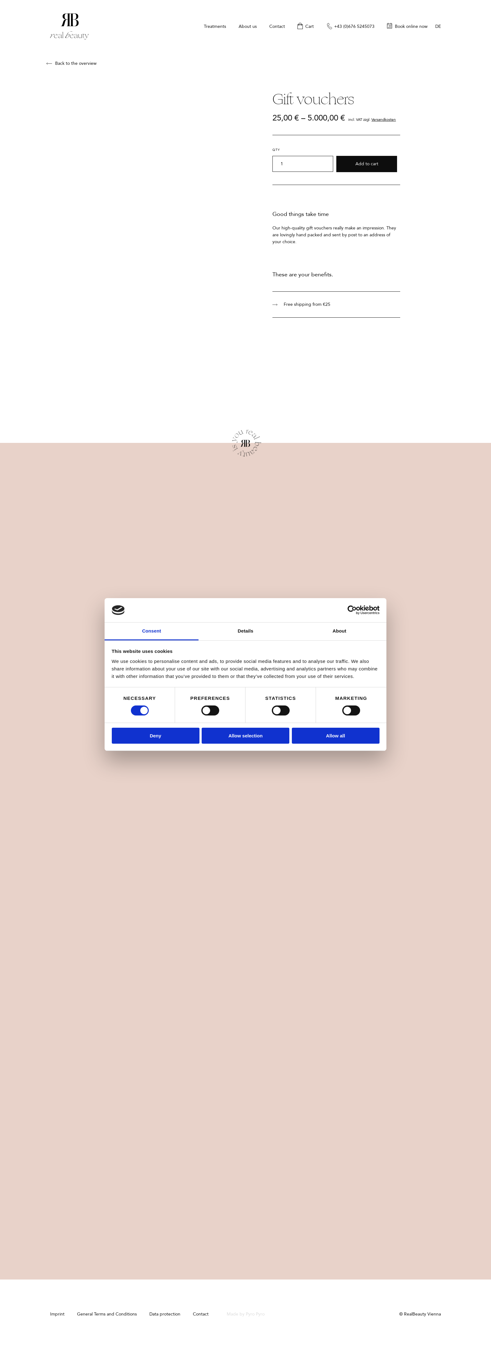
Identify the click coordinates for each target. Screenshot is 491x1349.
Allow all (335, 735)
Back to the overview (71, 63)
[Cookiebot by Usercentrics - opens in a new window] (352, 610)
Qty (276, 150)
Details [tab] (245, 630)
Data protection (164, 1314)
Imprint (57, 1314)
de (438, 26)
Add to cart (366, 164)
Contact (201, 1314)
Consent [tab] (151, 630)
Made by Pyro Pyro (246, 1314)
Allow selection (245, 735)
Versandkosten (383, 119)
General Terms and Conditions (107, 1314)
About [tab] (339, 630)
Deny (155, 735)
